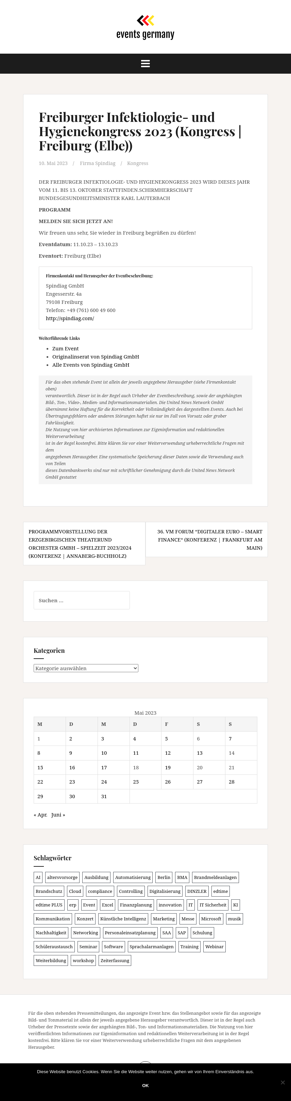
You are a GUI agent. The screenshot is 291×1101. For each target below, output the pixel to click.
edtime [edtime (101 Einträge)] (220, 891)
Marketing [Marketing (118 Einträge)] (164, 918)
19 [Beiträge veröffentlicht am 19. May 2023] (168, 767)
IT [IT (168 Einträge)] (191, 904)
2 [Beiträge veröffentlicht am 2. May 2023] (70, 738)
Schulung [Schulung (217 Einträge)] (202, 932)
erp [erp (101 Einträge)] (72, 904)
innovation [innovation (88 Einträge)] (170, 904)
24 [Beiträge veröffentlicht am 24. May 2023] (104, 781)
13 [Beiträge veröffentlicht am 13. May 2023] (200, 752)
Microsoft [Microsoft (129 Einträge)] (211, 918)
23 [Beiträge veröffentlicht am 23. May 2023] (72, 781)
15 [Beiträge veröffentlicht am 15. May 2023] (40, 767)
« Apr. (40, 814)
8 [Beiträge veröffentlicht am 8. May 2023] (38, 752)
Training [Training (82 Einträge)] (190, 946)
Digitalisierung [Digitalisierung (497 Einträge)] (165, 891)
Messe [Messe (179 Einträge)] (188, 918)
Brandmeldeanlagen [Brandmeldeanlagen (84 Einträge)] (215, 877)
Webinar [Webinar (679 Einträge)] (214, 946)
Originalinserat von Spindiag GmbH (95, 356)
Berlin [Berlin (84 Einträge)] (163, 877)
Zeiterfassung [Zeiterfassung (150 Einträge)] (115, 960)
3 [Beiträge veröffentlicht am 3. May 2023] (102, 738)
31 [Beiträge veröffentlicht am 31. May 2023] (104, 795)
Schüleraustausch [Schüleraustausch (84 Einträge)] (54, 946)
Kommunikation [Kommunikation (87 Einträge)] (53, 918)
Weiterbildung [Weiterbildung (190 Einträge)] (51, 960)
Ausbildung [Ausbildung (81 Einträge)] (96, 877)
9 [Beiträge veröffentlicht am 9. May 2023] (70, 752)
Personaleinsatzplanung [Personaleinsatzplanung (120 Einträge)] (130, 932)
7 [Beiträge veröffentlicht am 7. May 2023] (230, 738)
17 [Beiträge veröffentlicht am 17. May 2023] (104, 767)
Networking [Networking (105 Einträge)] (85, 932)
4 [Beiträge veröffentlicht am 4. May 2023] (134, 738)
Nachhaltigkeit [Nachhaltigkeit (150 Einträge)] (51, 932)
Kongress (141, 163)
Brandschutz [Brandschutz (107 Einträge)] (49, 891)
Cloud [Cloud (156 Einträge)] (75, 891)
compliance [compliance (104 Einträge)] (100, 891)
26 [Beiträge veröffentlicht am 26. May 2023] (168, 781)
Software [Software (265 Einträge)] (113, 946)
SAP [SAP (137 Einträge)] (182, 932)
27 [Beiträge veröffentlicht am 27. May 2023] (200, 781)
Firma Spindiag (100, 163)
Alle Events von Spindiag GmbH (91, 364)
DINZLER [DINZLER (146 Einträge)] (197, 891)
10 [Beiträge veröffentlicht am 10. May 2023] (104, 752)
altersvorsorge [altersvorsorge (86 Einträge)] (62, 877)
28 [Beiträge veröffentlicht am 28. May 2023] (232, 781)
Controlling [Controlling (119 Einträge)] (131, 891)
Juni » (58, 814)
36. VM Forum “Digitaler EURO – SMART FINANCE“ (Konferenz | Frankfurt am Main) (209, 539)
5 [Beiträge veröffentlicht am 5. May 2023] (166, 738)
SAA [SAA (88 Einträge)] (166, 932)
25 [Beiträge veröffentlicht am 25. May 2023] (136, 781)
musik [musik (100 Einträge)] (234, 918)
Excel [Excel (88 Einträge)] (107, 904)
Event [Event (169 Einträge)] (89, 904)
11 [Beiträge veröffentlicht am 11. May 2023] (136, 752)
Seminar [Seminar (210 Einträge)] (88, 946)
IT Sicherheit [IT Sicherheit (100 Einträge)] (213, 904)
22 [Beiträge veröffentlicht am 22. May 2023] (40, 781)
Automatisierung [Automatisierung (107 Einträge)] (133, 877)
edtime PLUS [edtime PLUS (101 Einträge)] (49, 904)
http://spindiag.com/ (70, 318)
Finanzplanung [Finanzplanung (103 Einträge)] (136, 904)
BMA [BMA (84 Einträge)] (182, 877)
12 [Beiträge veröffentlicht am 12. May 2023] (168, 752)
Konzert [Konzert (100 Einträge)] (85, 918)
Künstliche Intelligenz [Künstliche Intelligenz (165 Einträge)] (123, 918)
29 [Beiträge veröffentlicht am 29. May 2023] (40, 795)
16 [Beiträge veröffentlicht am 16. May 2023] (72, 767)
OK (145, 1085)
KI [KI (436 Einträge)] (235, 904)
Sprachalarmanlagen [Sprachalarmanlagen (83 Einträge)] (152, 946)
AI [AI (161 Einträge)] (38, 877)
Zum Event (65, 348)
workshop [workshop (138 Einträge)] (83, 960)
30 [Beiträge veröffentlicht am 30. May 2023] (72, 795)
